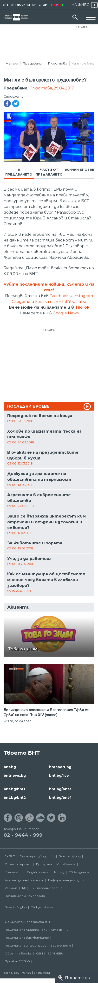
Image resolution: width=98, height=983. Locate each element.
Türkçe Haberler (42, 907)
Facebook (59, 296)
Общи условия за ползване (26, 922)
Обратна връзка (18, 953)
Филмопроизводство (37, 856)
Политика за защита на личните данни (36, 929)
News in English (16, 907)
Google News (65, 313)
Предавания (33, 63)
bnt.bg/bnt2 (15, 797)
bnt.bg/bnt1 (14, 789)
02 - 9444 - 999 (23, 835)
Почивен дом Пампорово (25, 896)
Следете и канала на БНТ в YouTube (49, 301)
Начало (12, 63)
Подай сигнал (37, 872)
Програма (44, 864)
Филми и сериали (18, 864)
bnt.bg (10, 767)
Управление (66, 864)
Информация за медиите (68, 880)
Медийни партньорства (42, 888)
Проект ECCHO (17, 961)
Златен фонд (70, 856)
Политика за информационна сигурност (38, 945)
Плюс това (57, 63)
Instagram (83, 296)
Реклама (82, 27)
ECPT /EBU (55, 953)
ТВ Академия (79, 872)
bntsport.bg (60, 767)
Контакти (13, 872)
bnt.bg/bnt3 (60, 789)
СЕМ (39, 953)
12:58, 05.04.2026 (19, 721)
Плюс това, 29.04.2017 (51, 88)
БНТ (5, 4)
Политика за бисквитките (27, 937)
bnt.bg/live (59, 775)
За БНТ (10, 856)
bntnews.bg (15, 775)
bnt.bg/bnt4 (60, 797)
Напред (59, 872)
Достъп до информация (24, 880)
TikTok (82, 307)
